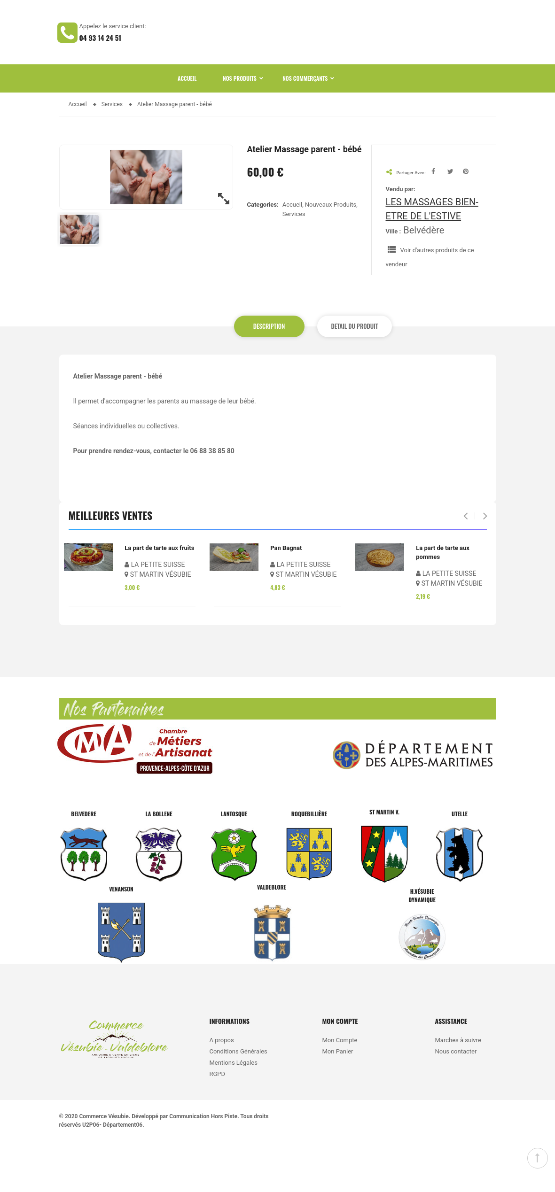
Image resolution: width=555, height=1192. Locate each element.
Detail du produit (349, 376)
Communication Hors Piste (203, 1167)
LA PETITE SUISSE (155, 615)
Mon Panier (337, 1102)
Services (293, 264)
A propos (221, 1090)
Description (269, 376)
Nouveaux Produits (330, 254)
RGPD (217, 1124)
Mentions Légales (233, 1113)
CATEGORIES (368, 57)
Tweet (456, 221)
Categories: (263, 254)
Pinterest (471, 221)
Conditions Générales (239, 1102)
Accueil (187, 128)
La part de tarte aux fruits (159, 598)
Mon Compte (339, 1090)
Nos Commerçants (305, 128)
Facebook (439, 221)
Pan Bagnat (286, 598)
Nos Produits (240, 128)
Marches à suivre (458, 1090)
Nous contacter (456, 1102)
